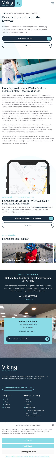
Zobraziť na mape (26, 331)
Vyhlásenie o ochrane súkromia (39, 456)
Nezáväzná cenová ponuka (16, 388)
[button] (53, 425)
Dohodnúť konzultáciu (18, 339)
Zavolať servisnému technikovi (28, 218)
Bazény (28, 399)
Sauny (28, 405)
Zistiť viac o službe (24, 38)
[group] (27, 253)
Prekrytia (29, 402)
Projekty (7, 407)
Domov (5, 13)
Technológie (30, 407)
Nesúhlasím (28, 446)
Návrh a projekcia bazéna (35, 410)
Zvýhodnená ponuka (33, 416)
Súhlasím (28, 440)
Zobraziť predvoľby (28, 452)
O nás (7, 399)
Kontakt (27, 45)
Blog (6, 402)
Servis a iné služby (32, 413)
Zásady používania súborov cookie (17, 456)
